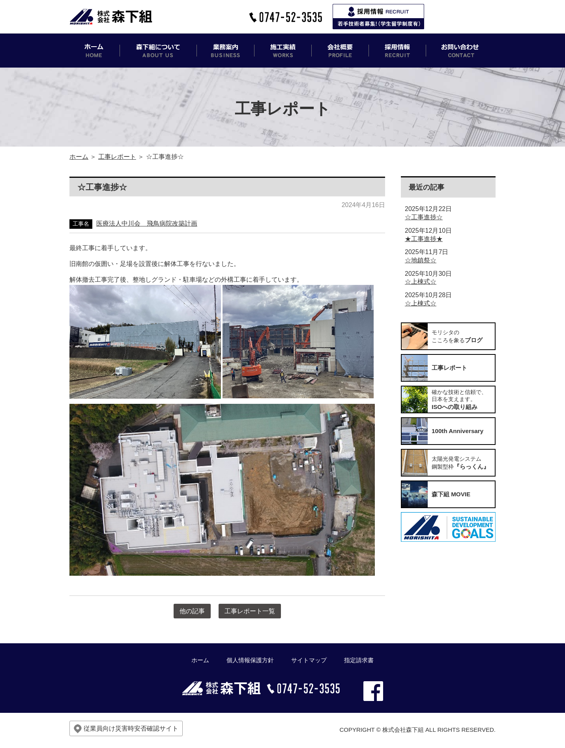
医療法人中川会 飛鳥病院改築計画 (146, 223)
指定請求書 (359, 660)
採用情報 (397, 51)
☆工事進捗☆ (424, 217)
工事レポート (117, 156)
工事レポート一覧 (250, 611)
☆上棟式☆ (420, 281)
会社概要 (340, 51)
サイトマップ (309, 660)
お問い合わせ (461, 51)
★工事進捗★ (424, 239)
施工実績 (283, 51)
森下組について (158, 51)
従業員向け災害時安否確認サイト (126, 728)
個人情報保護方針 (250, 660)
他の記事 (192, 611)
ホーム (94, 51)
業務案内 (225, 51)
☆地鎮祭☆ (420, 260)
